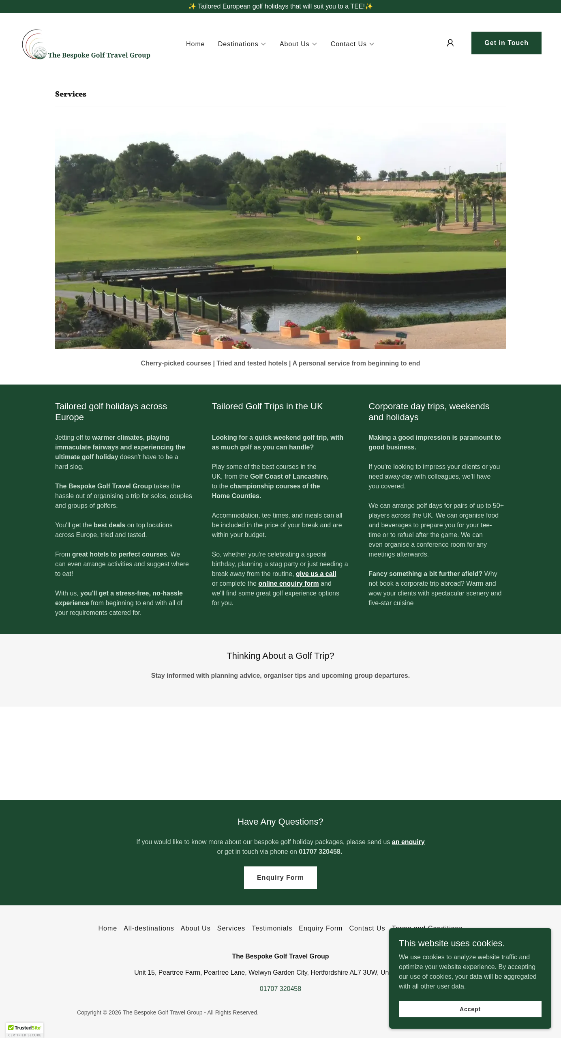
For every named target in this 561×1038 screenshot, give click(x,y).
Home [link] (195, 44)
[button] (242, 44)
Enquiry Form (280, 877)
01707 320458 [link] (280, 988)
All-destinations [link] (149, 928)
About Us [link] (196, 928)
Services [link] (231, 928)
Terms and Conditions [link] (427, 928)
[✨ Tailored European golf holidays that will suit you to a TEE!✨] (280, 6)
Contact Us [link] (367, 928)
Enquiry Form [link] (321, 928)
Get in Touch (506, 42)
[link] (86, 42)
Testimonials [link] (272, 928)
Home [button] (107, 928)
